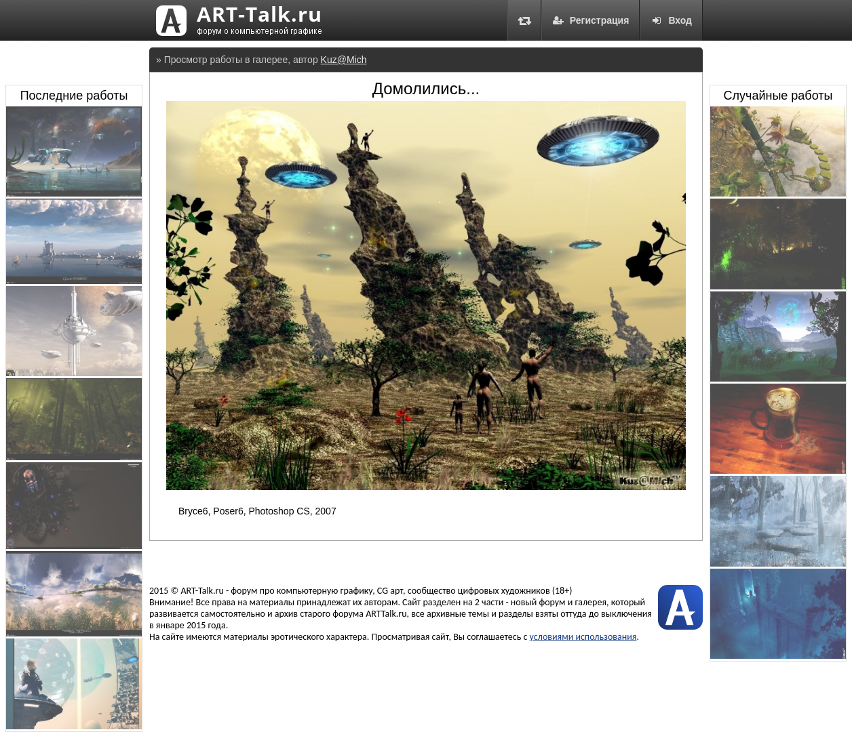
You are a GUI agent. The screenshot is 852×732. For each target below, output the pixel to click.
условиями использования (583, 637)
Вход (671, 20)
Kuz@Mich (344, 59)
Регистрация (591, 20)
